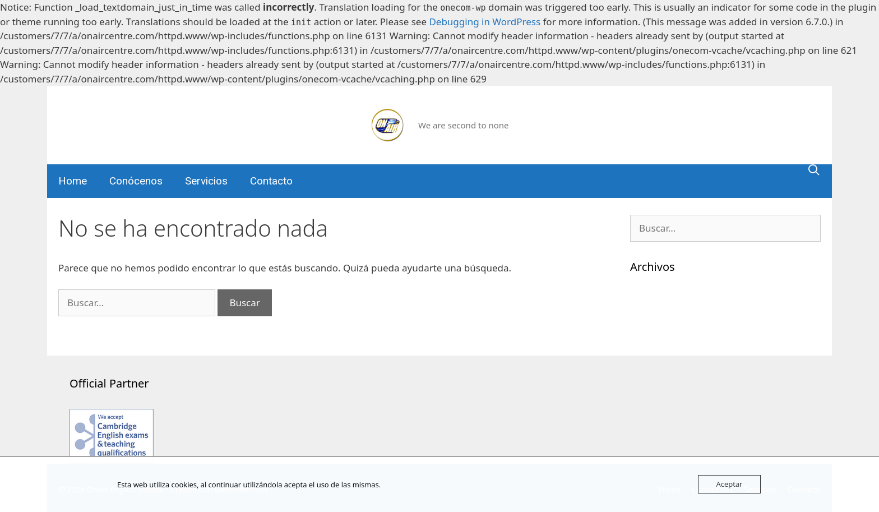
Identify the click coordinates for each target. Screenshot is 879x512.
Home (72, 180)
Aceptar (729, 484)
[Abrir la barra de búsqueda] (814, 169)
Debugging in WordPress (484, 21)
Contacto (271, 180)
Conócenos (136, 180)
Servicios (206, 180)
